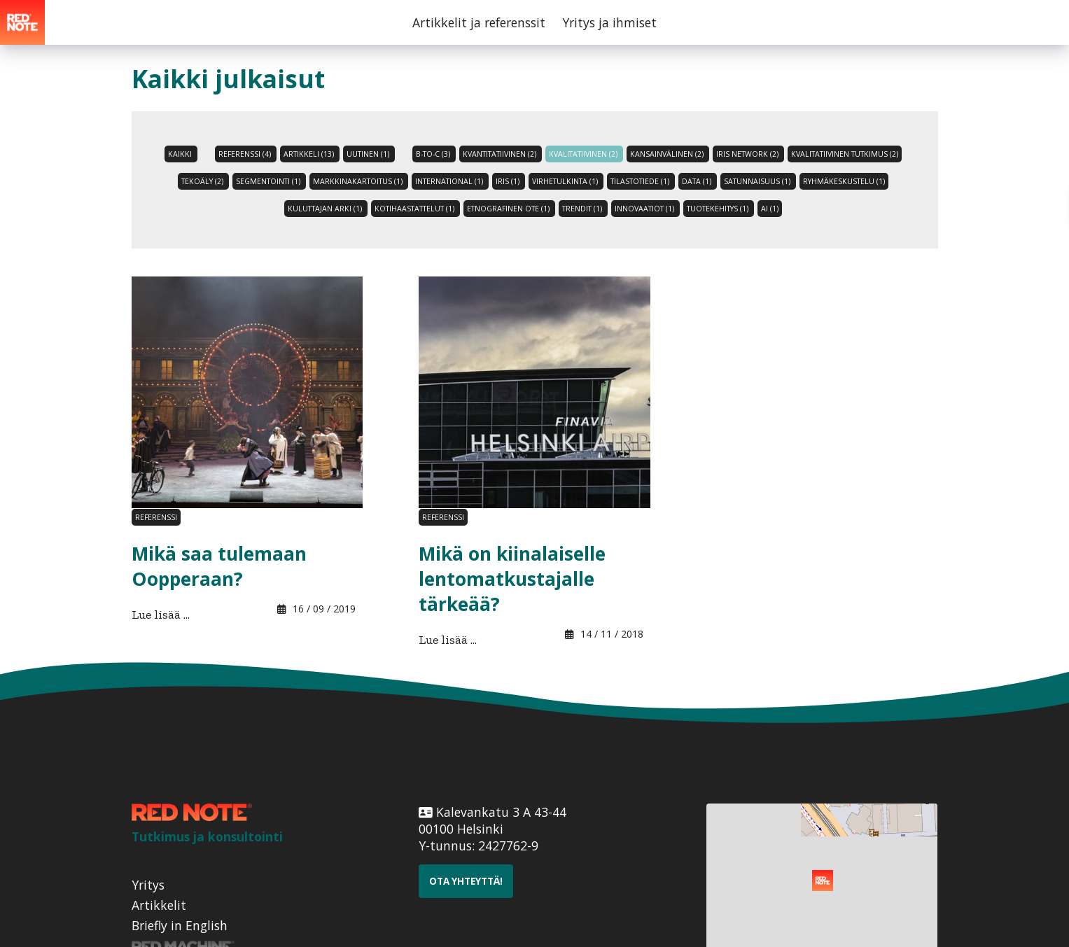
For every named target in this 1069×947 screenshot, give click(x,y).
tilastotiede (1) (639, 181)
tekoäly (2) (202, 181)
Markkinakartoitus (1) (358, 181)
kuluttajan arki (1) (325, 208)
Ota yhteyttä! (466, 881)
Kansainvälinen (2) (667, 154)
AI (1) (769, 208)
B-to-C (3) (433, 154)
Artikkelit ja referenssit (478, 22)
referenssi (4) (244, 154)
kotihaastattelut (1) (414, 208)
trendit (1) (582, 208)
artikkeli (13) (309, 154)
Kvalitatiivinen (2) (583, 154)
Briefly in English (180, 925)
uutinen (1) (368, 154)
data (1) (696, 181)
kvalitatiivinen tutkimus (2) (844, 154)
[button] (822, 880)
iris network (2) (747, 154)
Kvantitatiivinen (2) (499, 154)
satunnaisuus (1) (757, 181)
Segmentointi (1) (268, 181)
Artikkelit (159, 905)
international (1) (449, 181)
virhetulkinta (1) (565, 181)
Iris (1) (507, 181)
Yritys (148, 884)
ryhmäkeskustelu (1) (844, 181)
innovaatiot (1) (644, 208)
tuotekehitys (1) (717, 208)
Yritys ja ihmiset (609, 22)
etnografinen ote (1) (508, 208)
